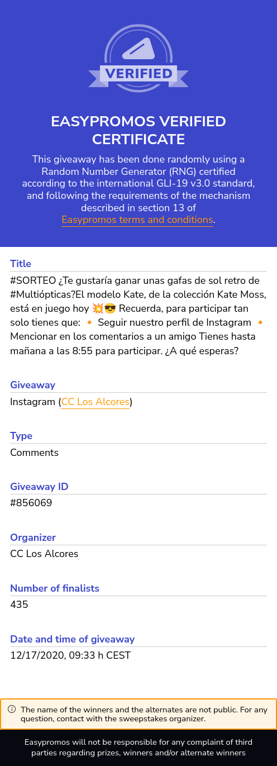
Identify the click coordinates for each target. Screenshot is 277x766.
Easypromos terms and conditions (137, 220)
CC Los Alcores (95, 401)
